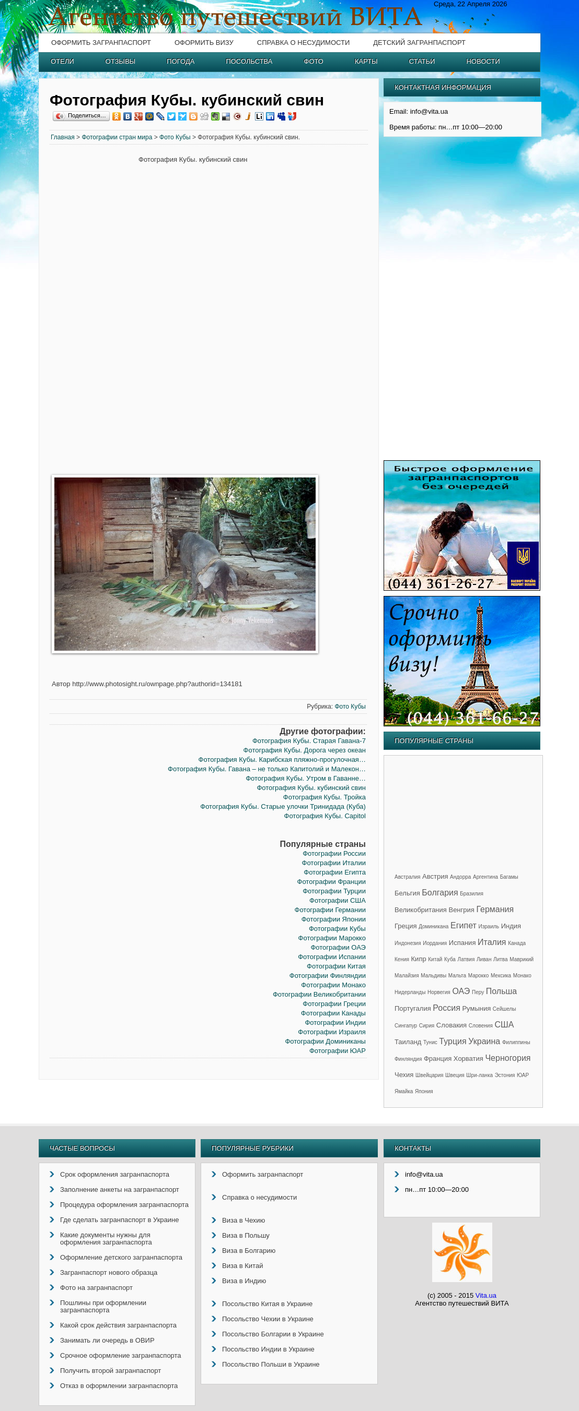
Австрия (435, 876)
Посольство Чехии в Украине (268, 1319)
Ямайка (404, 1091)
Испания (462, 943)
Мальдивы (433, 975)
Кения (402, 959)
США (504, 1024)
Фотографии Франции (331, 882)
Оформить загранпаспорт (101, 42)
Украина (484, 1041)
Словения (481, 1026)
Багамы (509, 877)
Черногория (507, 1058)
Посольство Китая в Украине (267, 1304)
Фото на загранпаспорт (96, 1288)
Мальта (457, 975)
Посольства (249, 61)
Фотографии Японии (334, 919)
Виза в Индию (244, 1281)
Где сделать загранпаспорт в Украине (119, 1220)
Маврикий (521, 959)
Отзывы (120, 61)
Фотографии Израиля (332, 1032)
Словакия (451, 1025)
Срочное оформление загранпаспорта (120, 1355)
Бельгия (407, 893)
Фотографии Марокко (332, 938)
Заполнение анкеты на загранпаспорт (119, 1189)
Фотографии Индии (335, 1022)
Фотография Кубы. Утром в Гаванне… (306, 778)
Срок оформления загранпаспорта (114, 1174)
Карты (366, 61)
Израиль (488, 926)
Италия (492, 942)
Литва (500, 959)
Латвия (466, 959)
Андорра (460, 877)
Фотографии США (337, 900)
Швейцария (429, 1075)
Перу (478, 992)
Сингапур (406, 1026)
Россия (446, 1007)
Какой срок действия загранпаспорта (118, 1325)
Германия (495, 909)
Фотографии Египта (335, 872)
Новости (483, 61)
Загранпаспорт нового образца (108, 1272)
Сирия (426, 1026)
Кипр (418, 959)
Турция (452, 1041)
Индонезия (408, 943)
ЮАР (523, 1075)
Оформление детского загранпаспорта (121, 1257)
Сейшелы (504, 1009)
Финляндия (408, 1059)
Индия (511, 926)
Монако (522, 975)
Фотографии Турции (334, 891)
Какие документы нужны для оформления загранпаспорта (106, 1238)
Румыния (476, 1008)
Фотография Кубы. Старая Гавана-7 (309, 741)
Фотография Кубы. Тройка (324, 797)
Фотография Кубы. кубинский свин (311, 788)
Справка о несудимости (303, 42)
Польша (501, 991)
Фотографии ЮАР (337, 1051)
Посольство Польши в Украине (271, 1364)
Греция (406, 926)
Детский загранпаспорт (419, 42)
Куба (450, 959)
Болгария (440, 892)
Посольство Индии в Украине (268, 1349)
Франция (437, 1058)
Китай (435, 959)
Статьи (422, 61)
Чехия (404, 1075)
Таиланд (408, 1042)
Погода (180, 61)
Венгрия (461, 910)
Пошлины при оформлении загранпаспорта (103, 1306)
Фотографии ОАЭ (337, 947)
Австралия (407, 877)
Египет (463, 925)
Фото (313, 61)
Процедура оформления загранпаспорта (124, 1205)
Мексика (501, 975)
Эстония (505, 1075)
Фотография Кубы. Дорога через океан (305, 750)
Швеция (455, 1075)
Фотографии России (334, 853)
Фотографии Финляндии (328, 975)
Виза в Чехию (243, 1220)
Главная (63, 137)
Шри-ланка (479, 1075)
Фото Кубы (175, 137)
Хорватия (468, 1058)
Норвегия (438, 992)
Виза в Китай (242, 1266)
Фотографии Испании (332, 957)
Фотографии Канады (333, 1013)
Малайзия (407, 975)
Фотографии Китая (336, 966)
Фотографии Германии (330, 910)
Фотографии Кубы (337, 928)
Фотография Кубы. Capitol (325, 816)
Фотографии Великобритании (319, 994)
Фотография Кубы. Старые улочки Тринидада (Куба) (283, 806)
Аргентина (485, 877)
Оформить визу (204, 42)
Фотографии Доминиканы (325, 1041)
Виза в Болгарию (248, 1250)
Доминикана (433, 926)
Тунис (430, 1042)
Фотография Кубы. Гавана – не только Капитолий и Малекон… (267, 769)
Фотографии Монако (333, 985)
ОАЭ (461, 991)
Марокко (478, 975)
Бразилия (471, 893)
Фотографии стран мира (117, 137)
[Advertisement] (94, 314)
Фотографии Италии (334, 863)
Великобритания (421, 910)
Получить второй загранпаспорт (110, 1370)
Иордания (435, 943)
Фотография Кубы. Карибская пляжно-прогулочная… (282, 759)
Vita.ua (486, 1295)
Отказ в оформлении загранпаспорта (119, 1386)
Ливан (484, 959)
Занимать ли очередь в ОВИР (107, 1340)
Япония (424, 1091)
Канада (517, 943)
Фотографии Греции (334, 1004)
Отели (62, 61)
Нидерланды (410, 992)
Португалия (413, 1008)
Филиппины (516, 1042)
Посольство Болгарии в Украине (273, 1334)
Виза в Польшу (246, 1235)
